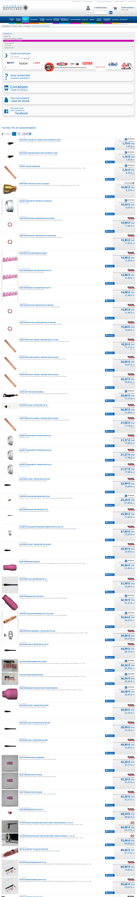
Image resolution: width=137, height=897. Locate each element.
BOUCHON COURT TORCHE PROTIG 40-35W (35, 544)
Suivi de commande (120, 1)
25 (81, 67)
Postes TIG (7, 36)
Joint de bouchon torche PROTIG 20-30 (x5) (36, 218)
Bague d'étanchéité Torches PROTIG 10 (35, 464)
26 (83, 67)
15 (69, 67)
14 (68, 67)
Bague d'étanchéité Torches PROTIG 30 (35, 450)
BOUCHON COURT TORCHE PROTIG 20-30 (34, 479)
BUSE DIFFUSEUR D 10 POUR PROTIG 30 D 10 (35, 270)
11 (64, 67)
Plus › (59, 141)
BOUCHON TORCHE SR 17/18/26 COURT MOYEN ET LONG (40, 140)
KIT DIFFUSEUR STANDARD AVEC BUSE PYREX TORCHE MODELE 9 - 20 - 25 (46, 823)
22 (78, 67)
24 (80, 67)
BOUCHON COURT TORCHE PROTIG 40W (34, 705)
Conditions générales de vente (104, 1)
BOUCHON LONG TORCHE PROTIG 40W (33, 740)
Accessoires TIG (8, 47)
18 (73, 67)
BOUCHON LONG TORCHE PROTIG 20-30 (33, 644)
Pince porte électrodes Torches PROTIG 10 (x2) (38, 340)
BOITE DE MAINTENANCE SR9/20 (31, 675)
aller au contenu (76, 1)
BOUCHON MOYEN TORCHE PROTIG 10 (33, 509)
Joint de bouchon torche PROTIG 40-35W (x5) (37, 236)
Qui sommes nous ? (88, 1)
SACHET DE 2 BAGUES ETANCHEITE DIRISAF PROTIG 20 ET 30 (41, 527)
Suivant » (132, 67)
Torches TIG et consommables (13, 40)
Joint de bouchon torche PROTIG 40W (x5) (36, 305)
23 (79, 67)
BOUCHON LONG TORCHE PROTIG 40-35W (34, 723)
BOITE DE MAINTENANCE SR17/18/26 (32, 661)
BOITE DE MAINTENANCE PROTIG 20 (32, 862)
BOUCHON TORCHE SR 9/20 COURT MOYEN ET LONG (38, 153)
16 (70, 67)
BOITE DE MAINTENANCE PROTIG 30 (32, 879)
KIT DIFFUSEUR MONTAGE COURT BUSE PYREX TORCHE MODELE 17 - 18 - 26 (46, 836)
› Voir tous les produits (127, 141)
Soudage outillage (17, 26)
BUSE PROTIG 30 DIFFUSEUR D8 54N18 (33, 253)
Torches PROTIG (9, 43)
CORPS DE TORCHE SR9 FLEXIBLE (31, 392)
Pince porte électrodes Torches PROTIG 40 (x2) (38, 418)
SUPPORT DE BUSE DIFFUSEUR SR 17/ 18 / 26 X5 (36, 614)
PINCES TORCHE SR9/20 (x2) (29, 166)
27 (84, 67)
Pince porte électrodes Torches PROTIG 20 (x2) (38, 357)
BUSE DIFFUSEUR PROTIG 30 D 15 (31, 809)
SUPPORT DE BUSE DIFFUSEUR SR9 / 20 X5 (34, 496)
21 (76, 67)
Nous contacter (132, 1)
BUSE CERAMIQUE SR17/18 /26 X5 (31, 596)
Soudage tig (27, 26)
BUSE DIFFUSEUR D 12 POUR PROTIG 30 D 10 (35, 288)
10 (63, 67)
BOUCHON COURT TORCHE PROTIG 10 (33, 405)
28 (85, 67)
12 (65, 67)
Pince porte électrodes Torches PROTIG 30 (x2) (38, 374)
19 (74, 67)
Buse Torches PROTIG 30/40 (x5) (31, 757)
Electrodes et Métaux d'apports (13, 38)
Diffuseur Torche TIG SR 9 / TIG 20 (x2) (34, 183)
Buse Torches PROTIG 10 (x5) (30, 775)
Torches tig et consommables (41, 26)
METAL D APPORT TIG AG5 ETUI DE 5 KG (33, 849)
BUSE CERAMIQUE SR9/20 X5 (29, 561)
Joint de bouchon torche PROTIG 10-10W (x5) (37, 322)
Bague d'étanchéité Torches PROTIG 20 (35, 435)
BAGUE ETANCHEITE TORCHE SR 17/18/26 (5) (35, 201)
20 (75, 67)
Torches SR (7, 45)
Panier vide (124, 10)
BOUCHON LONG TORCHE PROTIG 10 (32, 579)
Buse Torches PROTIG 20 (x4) (30, 792)
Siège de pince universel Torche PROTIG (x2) (37, 631)
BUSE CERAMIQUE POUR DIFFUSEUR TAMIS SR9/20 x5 (38, 688)
